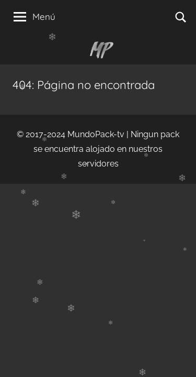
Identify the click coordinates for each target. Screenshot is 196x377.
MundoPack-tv (95, 134)
